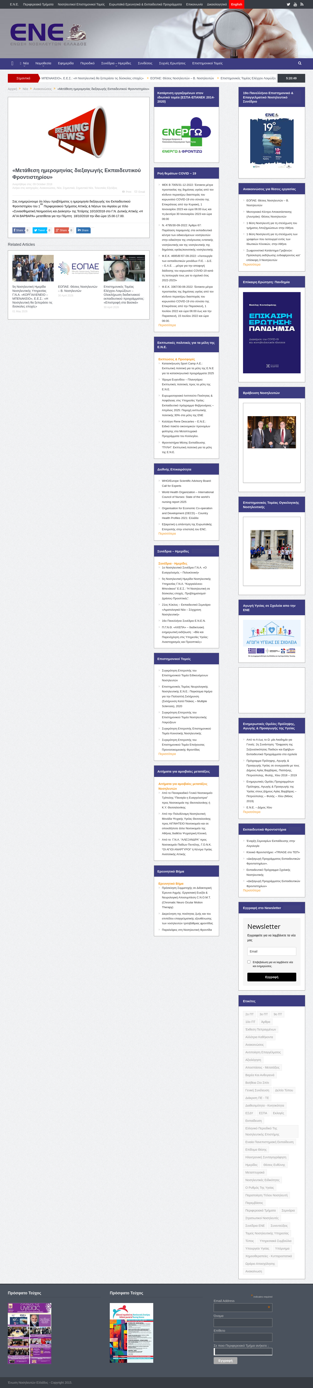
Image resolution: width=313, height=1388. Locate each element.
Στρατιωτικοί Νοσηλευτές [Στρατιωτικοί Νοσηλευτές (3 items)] (262, 1218)
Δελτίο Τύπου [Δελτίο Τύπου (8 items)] (284, 1090)
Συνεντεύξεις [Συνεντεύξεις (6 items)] (279, 1225)
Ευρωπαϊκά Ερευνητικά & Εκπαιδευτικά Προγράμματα (145, 4)
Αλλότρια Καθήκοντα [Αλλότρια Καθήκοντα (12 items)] (259, 1037)
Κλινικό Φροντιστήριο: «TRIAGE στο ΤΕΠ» (273, 852)
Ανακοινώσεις (47, 187)
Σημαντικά (69, 187)
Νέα (24, 63)
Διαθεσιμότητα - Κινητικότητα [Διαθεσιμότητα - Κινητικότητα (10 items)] (264, 1105)
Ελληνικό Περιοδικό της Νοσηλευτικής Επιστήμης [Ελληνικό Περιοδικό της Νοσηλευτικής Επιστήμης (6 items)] (262, 1131)
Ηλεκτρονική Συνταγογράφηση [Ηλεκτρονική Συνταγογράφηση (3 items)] (265, 1157)
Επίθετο (219, 1330)
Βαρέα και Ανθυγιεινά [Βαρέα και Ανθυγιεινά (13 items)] (259, 1075)
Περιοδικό (87, 63)
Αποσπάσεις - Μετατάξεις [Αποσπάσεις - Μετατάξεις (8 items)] (262, 1067)
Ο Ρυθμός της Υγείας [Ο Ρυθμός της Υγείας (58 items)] (259, 1187)
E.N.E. (14, 4)
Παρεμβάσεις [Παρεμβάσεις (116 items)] (254, 1203)
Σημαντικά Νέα (84, 187)
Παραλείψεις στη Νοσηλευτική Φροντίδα (187, 929)
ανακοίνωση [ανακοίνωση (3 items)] (253, 1271)
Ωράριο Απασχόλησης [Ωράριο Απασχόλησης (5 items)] (260, 1263)
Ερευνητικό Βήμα (170, 883)
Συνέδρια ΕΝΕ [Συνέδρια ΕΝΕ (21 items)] (255, 1225)
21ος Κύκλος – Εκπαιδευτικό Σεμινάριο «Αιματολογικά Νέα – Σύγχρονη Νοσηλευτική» (186, 609)
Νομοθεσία (43, 63)
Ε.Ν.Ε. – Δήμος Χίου (259, 807)
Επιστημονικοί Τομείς (207, 63)
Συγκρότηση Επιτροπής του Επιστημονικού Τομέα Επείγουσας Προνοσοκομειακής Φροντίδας (183, 744)
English (236, 4)
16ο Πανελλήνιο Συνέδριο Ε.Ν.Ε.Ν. (184, 620)
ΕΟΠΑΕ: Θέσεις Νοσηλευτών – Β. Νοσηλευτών (194, 78)
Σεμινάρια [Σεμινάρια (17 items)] (288, 1210)
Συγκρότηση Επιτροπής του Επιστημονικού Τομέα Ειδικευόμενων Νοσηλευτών (185, 675)
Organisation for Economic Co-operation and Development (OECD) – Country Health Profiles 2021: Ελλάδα (187, 513)
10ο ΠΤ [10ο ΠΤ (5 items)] (250, 1022)
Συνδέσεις (145, 63)
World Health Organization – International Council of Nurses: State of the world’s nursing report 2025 (188, 497)
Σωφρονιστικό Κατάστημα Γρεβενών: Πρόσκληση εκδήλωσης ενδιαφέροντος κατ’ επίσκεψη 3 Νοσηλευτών (273, 255)
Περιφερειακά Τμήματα (38, 4)
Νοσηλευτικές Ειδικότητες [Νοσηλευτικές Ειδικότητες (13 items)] (262, 1180)
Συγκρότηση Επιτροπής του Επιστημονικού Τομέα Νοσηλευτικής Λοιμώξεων (184, 717)
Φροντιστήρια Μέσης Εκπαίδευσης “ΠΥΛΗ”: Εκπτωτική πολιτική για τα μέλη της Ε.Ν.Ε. (187, 447)
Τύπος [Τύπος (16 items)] (249, 1241)
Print (126, 191)
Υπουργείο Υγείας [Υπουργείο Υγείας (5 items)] (257, 1248)
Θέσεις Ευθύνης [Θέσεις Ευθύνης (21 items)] (274, 1165)
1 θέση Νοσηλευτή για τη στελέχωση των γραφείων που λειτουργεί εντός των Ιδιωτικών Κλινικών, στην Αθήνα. (272, 239)
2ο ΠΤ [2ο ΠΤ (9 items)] (249, 1014)
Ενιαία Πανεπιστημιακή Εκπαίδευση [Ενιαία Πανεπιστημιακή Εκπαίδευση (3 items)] (269, 1142)
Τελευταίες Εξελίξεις (106, 187)
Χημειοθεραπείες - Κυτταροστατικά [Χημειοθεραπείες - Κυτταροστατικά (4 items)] (268, 1256)
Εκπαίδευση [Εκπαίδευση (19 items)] (253, 1120)
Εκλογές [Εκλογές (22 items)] (278, 1113)
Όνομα (218, 1316)
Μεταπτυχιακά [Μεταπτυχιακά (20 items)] (255, 1172)
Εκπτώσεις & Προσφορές (176, 359)
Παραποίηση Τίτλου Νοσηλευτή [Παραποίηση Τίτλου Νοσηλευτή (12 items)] (266, 1195)
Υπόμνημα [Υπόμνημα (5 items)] (282, 1248)
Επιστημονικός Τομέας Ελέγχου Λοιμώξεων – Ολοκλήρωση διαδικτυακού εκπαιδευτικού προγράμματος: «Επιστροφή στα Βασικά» (124, 294)
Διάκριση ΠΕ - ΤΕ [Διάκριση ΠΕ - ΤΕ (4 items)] (257, 1098)
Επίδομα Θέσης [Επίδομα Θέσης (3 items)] (256, 1149)
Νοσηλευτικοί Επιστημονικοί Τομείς (81, 4)
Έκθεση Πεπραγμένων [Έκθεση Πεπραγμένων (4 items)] (260, 1029)
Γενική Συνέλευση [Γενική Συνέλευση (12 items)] (257, 1090)
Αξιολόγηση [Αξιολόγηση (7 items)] (253, 1060)
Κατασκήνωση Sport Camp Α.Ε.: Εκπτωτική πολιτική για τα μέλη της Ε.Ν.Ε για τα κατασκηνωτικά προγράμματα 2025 (188, 368)
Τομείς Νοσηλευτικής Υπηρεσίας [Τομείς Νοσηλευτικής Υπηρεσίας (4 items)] (267, 1233)
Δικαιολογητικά (217, 4)
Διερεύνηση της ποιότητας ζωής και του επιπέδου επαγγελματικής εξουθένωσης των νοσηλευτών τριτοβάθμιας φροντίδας (187, 918)
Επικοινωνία (194, 4)
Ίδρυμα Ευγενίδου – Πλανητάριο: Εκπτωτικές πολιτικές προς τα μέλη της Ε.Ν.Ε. (186, 384)
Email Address (242, 1301)
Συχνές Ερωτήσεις (172, 63)
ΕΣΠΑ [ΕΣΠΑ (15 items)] (263, 1113)
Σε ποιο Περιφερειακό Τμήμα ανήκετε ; (241, 1345)
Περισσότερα (167, 325)
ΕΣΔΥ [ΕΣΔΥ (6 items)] (249, 1113)
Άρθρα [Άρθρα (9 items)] (265, 1022)
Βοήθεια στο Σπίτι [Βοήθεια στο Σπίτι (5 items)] (257, 1082)
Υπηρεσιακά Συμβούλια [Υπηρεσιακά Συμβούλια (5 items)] (275, 1241)
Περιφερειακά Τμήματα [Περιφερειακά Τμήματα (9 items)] (260, 1210)
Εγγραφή (271, 977)
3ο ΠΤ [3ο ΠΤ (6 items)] (264, 1014)
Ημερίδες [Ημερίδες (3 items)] (251, 1165)
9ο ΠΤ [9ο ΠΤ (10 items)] (278, 1014)
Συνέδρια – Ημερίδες (116, 63)
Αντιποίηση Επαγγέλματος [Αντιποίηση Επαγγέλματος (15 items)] (263, 1052)
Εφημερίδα (66, 63)
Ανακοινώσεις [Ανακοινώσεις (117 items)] (254, 1044)
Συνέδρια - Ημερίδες (172, 563)
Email (140, 191)
